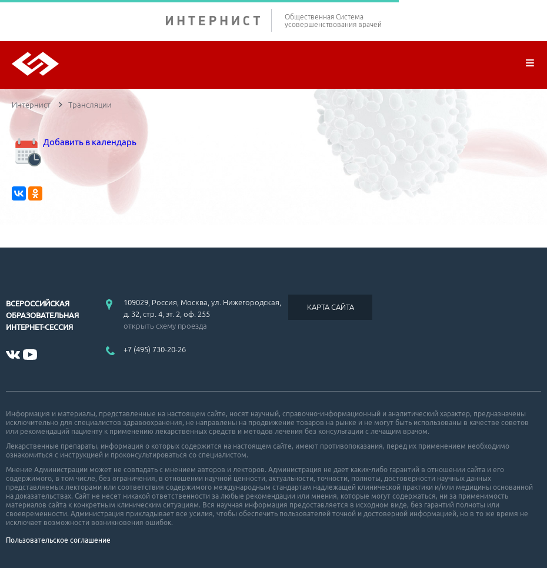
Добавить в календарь (74, 142)
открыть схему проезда (165, 326)
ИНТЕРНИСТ (219, 20)
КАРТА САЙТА (330, 307)
